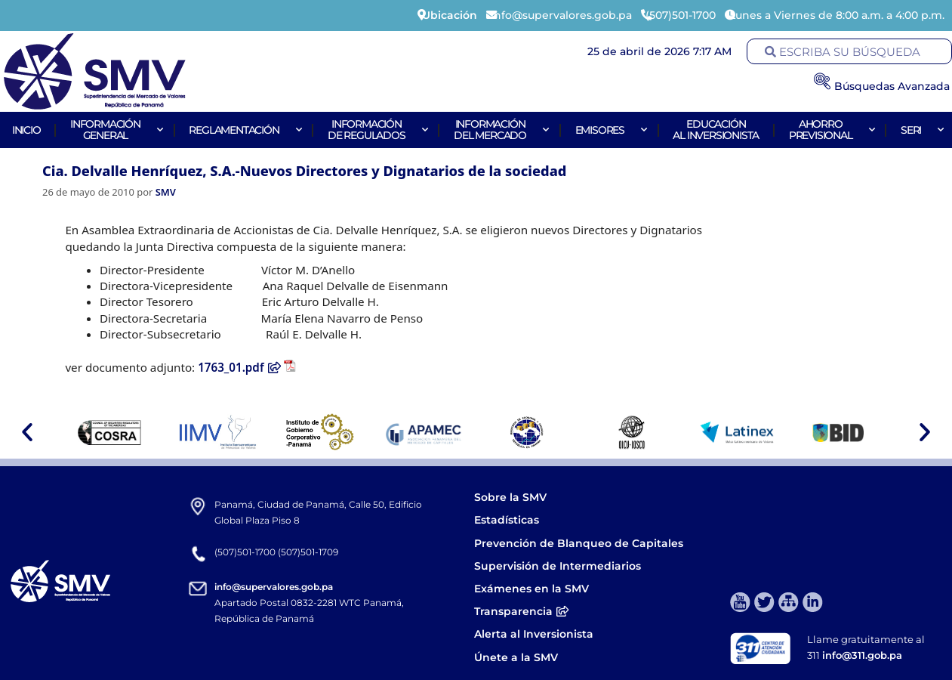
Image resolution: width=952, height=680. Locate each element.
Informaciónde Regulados (376, 129)
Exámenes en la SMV (531, 588)
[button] (27, 432)
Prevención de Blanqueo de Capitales (578, 543)
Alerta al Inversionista (533, 634)
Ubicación (449, 15)
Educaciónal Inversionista (716, 129)
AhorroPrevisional (830, 129)
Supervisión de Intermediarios (557, 566)
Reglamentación (243, 130)
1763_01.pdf (240, 367)
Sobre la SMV (510, 497)
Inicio (26, 130)
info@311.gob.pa (862, 655)
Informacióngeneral (114, 129)
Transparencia (521, 611)
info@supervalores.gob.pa (273, 586)
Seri (920, 130)
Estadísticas (508, 520)
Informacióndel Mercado (499, 129)
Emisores (609, 130)
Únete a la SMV (516, 657)
